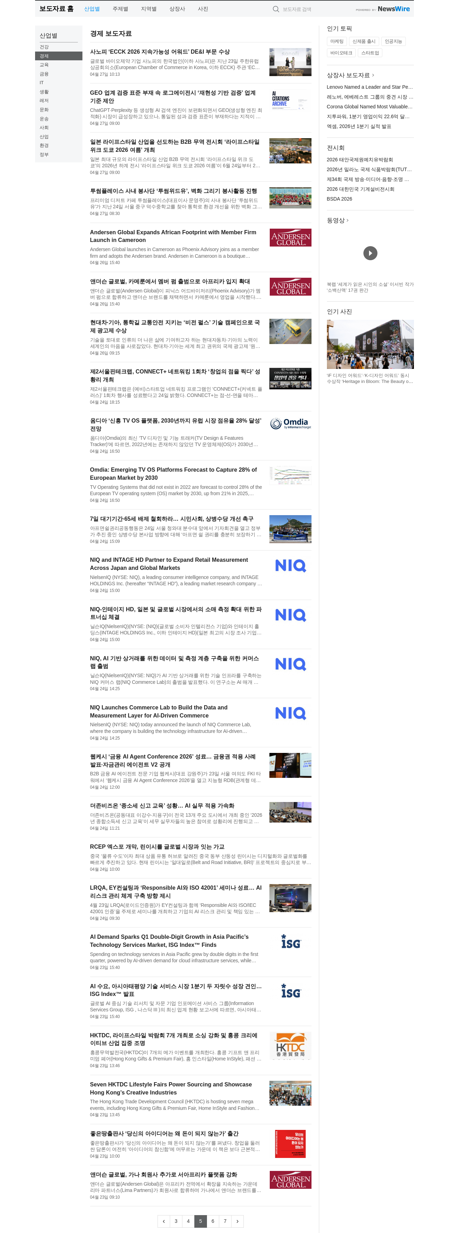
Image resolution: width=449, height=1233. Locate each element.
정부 (44, 154)
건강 (44, 46)
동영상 (336, 220)
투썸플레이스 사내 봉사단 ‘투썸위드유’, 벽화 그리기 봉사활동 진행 (173, 191)
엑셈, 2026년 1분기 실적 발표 (359, 126)
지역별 (149, 9)
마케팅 (337, 41)
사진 (203, 9)
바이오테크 (341, 52)
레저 (44, 100)
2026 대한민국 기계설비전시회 (361, 189)
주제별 (120, 9)
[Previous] (164, 1221)
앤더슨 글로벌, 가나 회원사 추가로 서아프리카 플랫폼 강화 (163, 1175)
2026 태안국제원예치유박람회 (360, 159)
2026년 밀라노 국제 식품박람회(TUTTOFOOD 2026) (384, 169)
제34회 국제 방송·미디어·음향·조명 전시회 (373, 179)
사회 (44, 127)
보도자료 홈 (56, 8)
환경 (44, 145)
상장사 (177, 9)
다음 (408, 344)
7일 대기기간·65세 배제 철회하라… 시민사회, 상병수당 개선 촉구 (172, 519)
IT (42, 82)
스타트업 (370, 52)
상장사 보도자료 (348, 75)
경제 (44, 56)
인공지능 (393, 41)
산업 (44, 136)
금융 (44, 73)
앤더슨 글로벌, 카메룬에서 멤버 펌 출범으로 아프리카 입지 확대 (170, 281)
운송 (44, 118)
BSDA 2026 (339, 199)
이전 (332, 344)
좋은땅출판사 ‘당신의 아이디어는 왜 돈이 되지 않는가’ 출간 (164, 1134)
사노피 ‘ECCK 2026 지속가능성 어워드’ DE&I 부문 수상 (160, 52)
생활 (44, 91)
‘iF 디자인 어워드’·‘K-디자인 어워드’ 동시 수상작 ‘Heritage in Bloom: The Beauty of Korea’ (368, 381)
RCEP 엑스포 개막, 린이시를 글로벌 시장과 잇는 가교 (157, 847)
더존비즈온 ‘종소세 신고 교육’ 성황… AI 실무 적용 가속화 (162, 806)
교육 (44, 64)
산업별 (92, 9)
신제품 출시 (364, 41)
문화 (44, 109)
